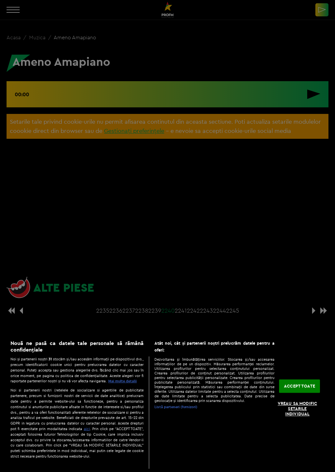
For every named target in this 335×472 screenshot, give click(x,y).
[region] (167, 402)
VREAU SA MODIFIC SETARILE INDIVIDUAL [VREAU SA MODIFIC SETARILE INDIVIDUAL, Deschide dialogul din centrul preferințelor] (297, 408)
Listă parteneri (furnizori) (175, 407)
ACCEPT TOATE (299, 386)
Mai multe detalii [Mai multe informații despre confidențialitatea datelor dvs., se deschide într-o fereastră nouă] (122, 381)
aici (87, 428)
